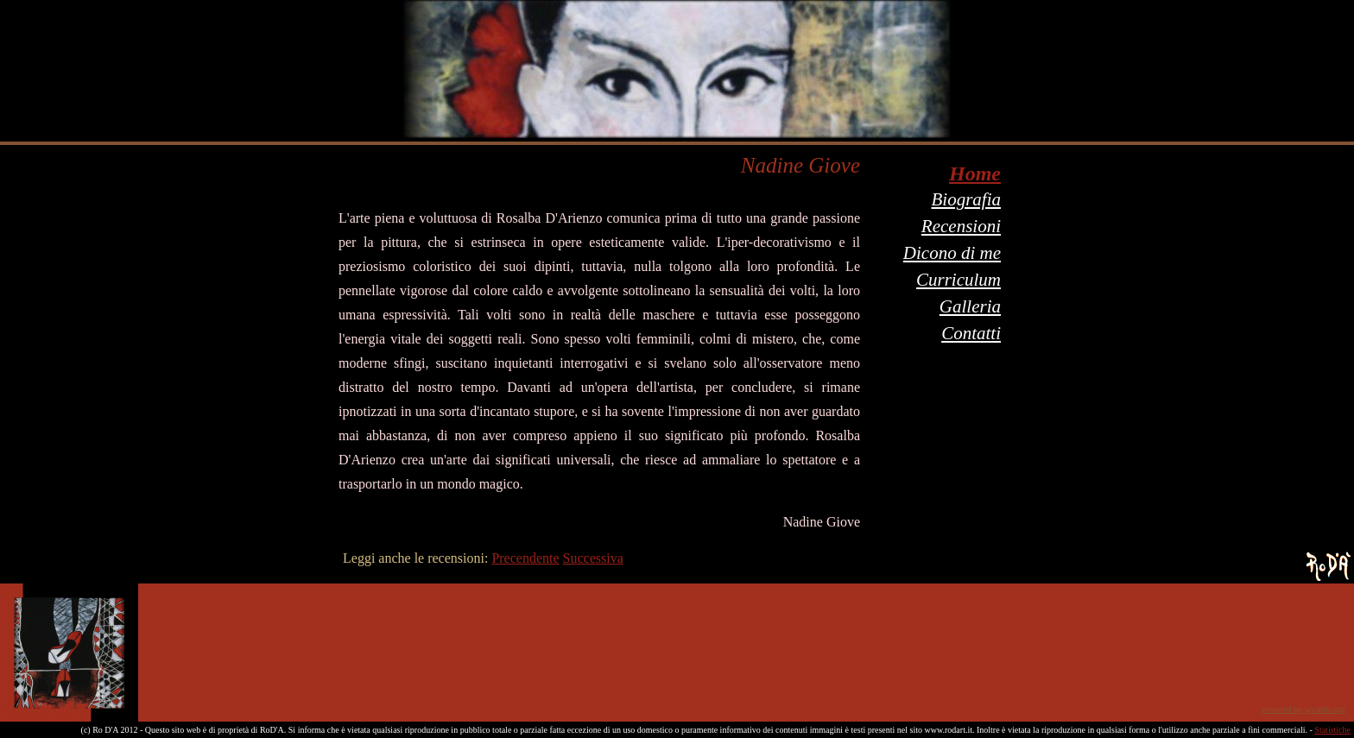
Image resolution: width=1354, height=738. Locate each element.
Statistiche (1332, 730)
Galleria (970, 306)
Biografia (966, 199)
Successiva (593, 558)
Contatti (971, 333)
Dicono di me (952, 253)
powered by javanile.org (1303, 709)
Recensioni (961, 226)
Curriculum (958, 279)
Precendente (525, 558)
